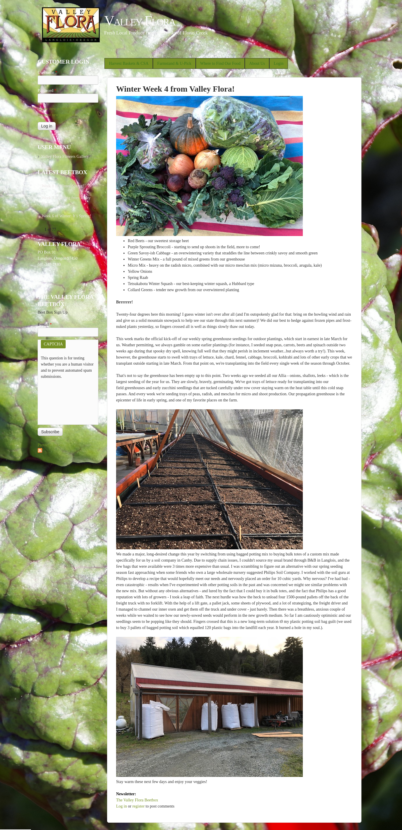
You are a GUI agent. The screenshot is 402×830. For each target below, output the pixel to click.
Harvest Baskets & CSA (128, 63)
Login (278, 63)
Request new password (56, 115)
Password (47, 90)
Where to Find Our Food (220, 63)
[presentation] (65, 401)
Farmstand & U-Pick (174, 63)
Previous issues (50, 445)
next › (66, 229)
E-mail (45, 324)
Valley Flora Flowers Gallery (65, 156)
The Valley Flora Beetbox (137, 800)
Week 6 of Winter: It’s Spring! (66, 216)
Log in (121, 806)
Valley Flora (139, 21)
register (138, 806)
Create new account (54, 108)
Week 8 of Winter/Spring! (63, 186)
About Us (257, 63)
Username (47, 72)
